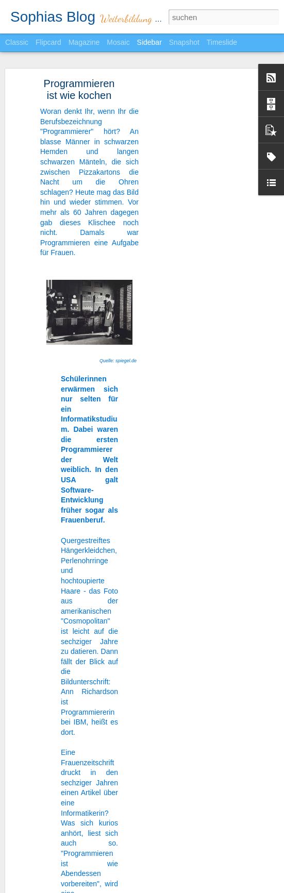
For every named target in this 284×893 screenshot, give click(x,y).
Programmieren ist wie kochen (79, 76)
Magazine (84, 42)
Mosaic (118, 42)
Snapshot (184, 42)
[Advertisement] (195, 232)
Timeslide (222, 42)
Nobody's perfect (48, 874)
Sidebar (149, 42)
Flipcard (48, 42)
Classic (16, 42)
